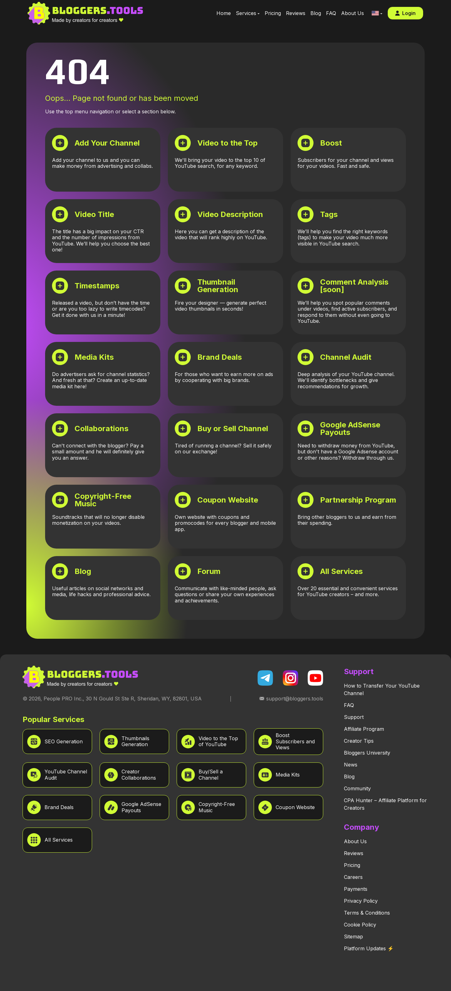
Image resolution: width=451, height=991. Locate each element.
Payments (355, 889)
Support (354, 717)
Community (357, 788)
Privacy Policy (361, 901)
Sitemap (353, 936)
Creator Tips (359, 741)
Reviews (353, 853)
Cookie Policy (360, 924)
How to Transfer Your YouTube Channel (382, 689)
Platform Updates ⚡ (369, 948)
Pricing (352, 865)
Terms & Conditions (367, 913)
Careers (353, 877)
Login (405, 13)
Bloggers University (367, 753)
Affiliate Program (364, 729)
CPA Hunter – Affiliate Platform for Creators (385, 804)
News (350, 764)
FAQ (349, 705)
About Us (355, 841)
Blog (349, 776)
